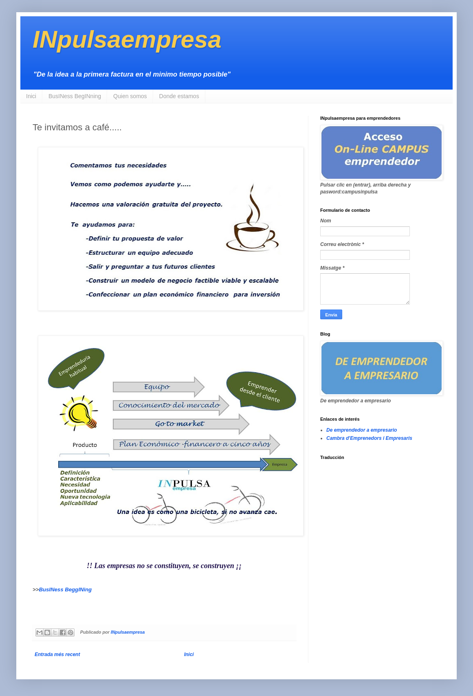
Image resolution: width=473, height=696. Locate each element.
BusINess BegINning (74, 96)
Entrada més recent (57, 654)
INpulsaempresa (127, 39)
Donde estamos (179, 96)
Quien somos (130, 96)
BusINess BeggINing (65, 589)
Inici (31, 96)
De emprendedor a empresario (361, 430)
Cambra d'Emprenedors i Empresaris (369, 438)
